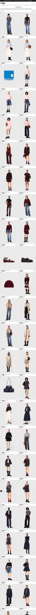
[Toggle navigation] (34, 3)
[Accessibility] (1, 491)
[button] (31, 3)
